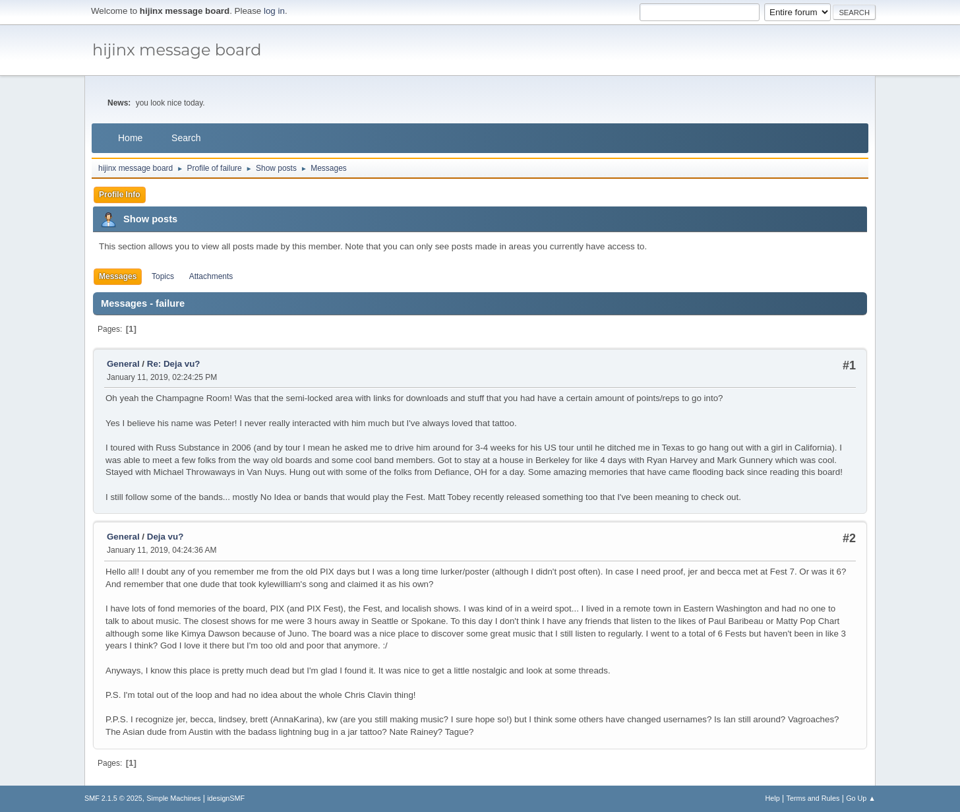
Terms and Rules (813, 798)
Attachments (211, 276)
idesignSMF (226, 798)
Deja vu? (165, 537)
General (123, 364)
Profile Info (119, 194)
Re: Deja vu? (173, 364)
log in (274, 11)
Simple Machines (173, 798)
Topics (163, 276)
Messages (117, 276)
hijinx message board (177, 49)
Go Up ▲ (861, 798)
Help (772, 798)
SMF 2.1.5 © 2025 (113, 798)
